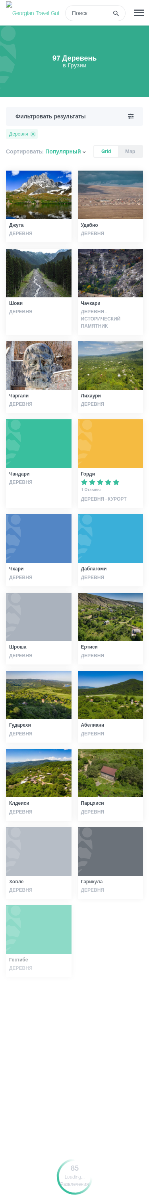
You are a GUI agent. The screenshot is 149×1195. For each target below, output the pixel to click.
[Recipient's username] (89, 13)
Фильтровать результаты (74, 116)
